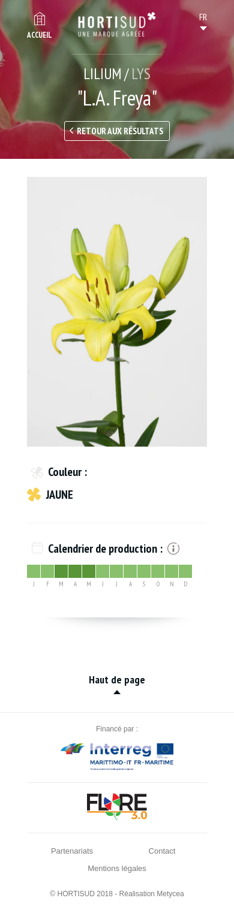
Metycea (170, 894)
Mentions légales (117, 868)
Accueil (39, 35)
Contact (162, 850)
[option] (117, 312)
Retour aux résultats (120, 131)
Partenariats (72, 850)
